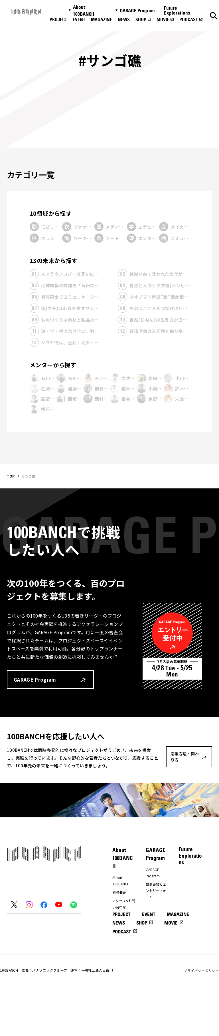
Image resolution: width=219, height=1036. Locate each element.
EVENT (79, 19)
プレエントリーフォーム (156, 916)
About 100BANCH (83, 10)
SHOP (140, 19)
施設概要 (119, 892)
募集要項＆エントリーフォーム (156, 890)
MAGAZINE (101, 19)
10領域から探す (51, 213)
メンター (152, 905)
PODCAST (188, 19)
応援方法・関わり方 (122, 927)
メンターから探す (53, 365)
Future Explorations (177, 10)
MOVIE (163, 19)
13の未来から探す (54, 260)
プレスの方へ (122, 915)
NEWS (124, 19)
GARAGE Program (137, 10)
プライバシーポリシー (201, 1015)
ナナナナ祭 (120, 938)
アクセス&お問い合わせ (123, 903)
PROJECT (58, 19)
